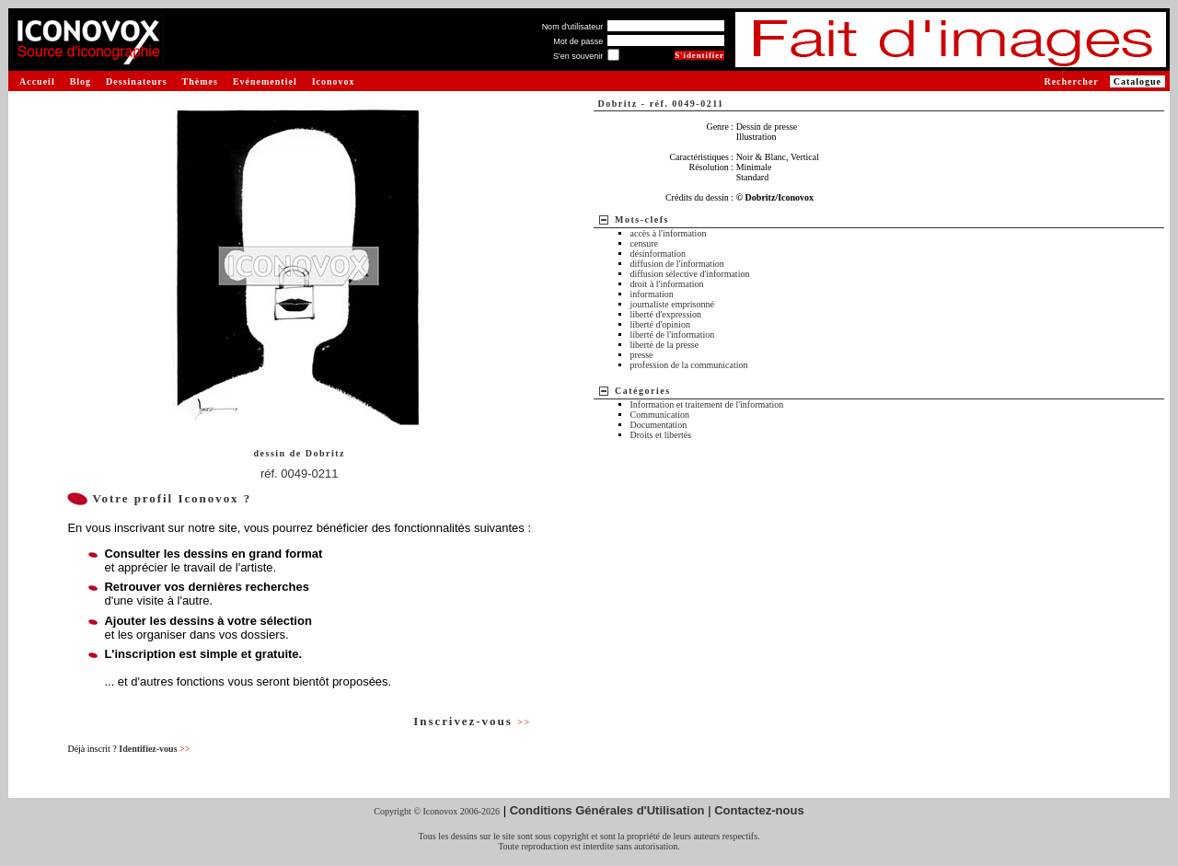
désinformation (658, 253)
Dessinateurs (136, 81)
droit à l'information (667, 284)
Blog (80, 81)
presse (641, 355)
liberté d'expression (666, 314)
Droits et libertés (661, 435)
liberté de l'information (672, 334)
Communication (659, 415)
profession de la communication (689, 365)
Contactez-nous (759, 810)
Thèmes (200, 81)
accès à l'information (668, 233)
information (652, 294)
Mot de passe (578, 41)
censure (644, 243)
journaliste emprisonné (672, 304)
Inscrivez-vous (472, 721)
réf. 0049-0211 (299, 473)
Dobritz (325, 453)
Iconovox (333, 81)
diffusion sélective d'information (690, 274)
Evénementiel (265, 81)
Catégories (643, 391)
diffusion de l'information (677, 264)
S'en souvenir (578, 56)
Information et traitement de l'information (707, 404)
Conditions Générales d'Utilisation (607, 810)
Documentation (658, 425)
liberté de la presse (664, 345)
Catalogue (1137, 81)
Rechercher (1071, 81)
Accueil (37, 81)
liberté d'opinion (660, 324)
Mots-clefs (642, 219)
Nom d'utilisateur (573, 26)
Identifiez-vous (154, 749)
